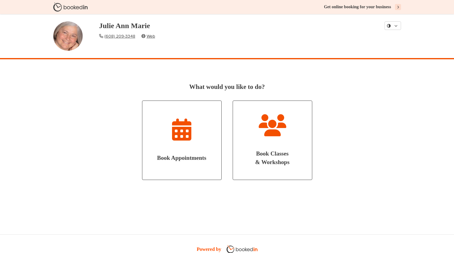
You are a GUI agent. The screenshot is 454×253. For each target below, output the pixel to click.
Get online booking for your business (357, 7)
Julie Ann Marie (124, 26)
